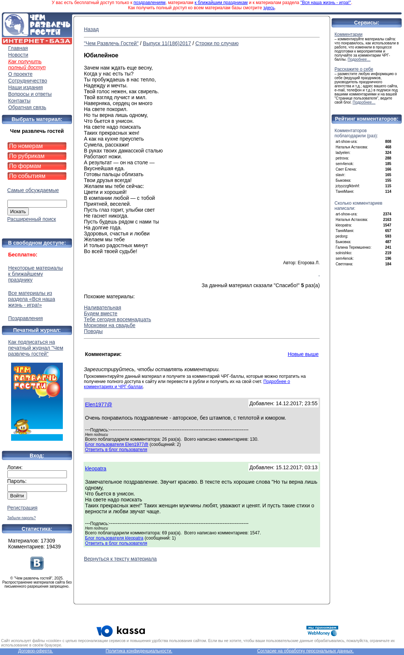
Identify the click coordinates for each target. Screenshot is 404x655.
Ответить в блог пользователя (116, 449)
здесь (269, 7)
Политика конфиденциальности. (139, 651)
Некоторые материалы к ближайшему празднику (35, 274)
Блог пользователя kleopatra (114, 538)
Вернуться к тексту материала (120, 559)
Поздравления (25, 318)
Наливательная (102, 307)
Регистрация (22, 508)
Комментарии (349, 34)
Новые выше (303, 354)
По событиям (27, 176)
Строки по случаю (216, 43)
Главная (18, 48)
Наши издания (25, 87)
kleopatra (95, 468)
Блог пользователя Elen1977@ (116, 444)
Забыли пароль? (21, 518)
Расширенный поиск (31, 219)
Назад (91, 29)
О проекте (20, 74)
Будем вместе (101, 313)
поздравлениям (149, 2)
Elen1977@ (98, 404)
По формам (25, 166)
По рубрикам (27, 156)
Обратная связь (27, 107)
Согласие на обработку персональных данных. (305, 651)
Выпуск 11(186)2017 (167, 43)
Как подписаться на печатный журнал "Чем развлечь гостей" (37, 390)
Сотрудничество (27, 81)
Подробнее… (359, 59)
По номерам (26, 146)
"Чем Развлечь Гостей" (111, 43)
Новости (18, 55)
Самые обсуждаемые (33, 190)
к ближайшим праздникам (221, 2)
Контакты (19, 101)
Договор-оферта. (35, 651)
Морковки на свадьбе (109, 325)
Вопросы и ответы (30, 94)
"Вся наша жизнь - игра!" (326, 2)
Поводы (93, 331)
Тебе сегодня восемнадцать (117, 319)
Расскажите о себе (354, 69)
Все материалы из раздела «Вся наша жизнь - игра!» (31, 299)
